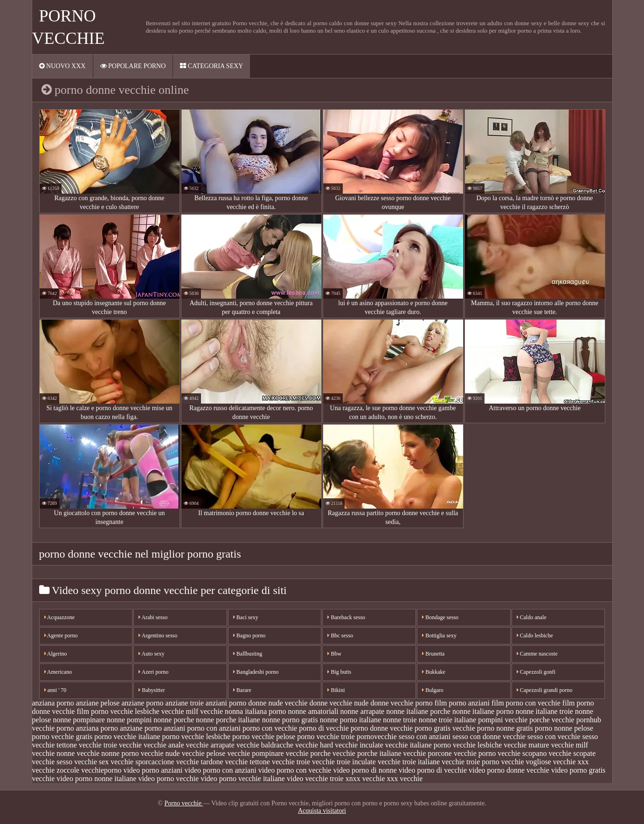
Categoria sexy (211, 66)
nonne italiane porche (418, 711)
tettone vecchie (78, 745)
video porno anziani (152, 770)
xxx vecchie (405, 778)
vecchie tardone (199, 762)
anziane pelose (98, 703)
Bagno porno (249, 635)
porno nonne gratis (505, 728)
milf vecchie (204, 711)
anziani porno (226, 703)
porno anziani (165, 728)
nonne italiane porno (483, 711)
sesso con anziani (424, 736)
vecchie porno (475, 753)
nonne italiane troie (544, 711)
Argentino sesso (157, 635)
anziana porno (53, 703)
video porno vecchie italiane (243, 778)
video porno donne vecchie (509, 770)
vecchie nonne (53, 753)
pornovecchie (377, 736)
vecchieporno (101, 770)
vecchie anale (164, 745)
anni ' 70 (55, 690)
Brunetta (433, 653)
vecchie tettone (247, 762)
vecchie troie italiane (409, 762)
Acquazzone (59, 617)
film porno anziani (462, 703)
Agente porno (61, 635)
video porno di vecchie (433, 770)
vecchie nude (160, 753)
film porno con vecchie (526, 703)
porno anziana (77, 728)
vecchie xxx (571, 762)
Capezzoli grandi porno (545, 690)
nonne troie (399, 720)
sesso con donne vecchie (489, 736)
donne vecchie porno (401, 703)
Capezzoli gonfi (536, 672)
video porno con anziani (220, 770)
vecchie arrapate (210, 745)
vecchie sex (91, 762)
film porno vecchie (104, 711)
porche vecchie (551, 720)
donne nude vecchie (277, 703)
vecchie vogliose (526, 762)
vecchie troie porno (470, 762)
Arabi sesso (152, 617)
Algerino (55, 653)
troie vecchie (123, 745)
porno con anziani (214, 728)
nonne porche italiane (228, 720)
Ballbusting (247, 653)
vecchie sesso (52, 762)
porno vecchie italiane (127, 736)
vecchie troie (291, 762)
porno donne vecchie (382, 728)
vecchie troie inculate (344, 762)
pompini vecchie (502, 720)
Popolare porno (133, 66)
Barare (242, 690)
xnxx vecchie (365, 778)
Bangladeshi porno (255, 672)
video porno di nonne (364, 770)
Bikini (336, 690)
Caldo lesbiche (535, 635)
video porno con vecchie (295, 770)
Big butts (339, 672)
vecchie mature (526, 745)
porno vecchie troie (326, 736)
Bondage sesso (440, 617)
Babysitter (151, 690)
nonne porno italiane (350, 720)
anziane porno (142, 703)
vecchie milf (570, 745)
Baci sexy (245, 617)
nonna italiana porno (255, 711)
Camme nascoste (537, 653)
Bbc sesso (340, 635)
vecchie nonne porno (107, 753)
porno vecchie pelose (263, 736)
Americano (58, 672)
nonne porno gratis (290, 720)
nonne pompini (129, 720)
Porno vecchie (183, 803)
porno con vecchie (269, 728)
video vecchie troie (315, 778)
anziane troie (185, 703)
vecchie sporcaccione (142, 762)
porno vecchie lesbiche (196, 736)
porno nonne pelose (564, 728)
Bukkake (433, 672)
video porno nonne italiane (96, 778)
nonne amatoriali (313, 711)
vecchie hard (314, 745)
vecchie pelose (204, 753)
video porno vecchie (168, 778)
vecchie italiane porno (418, 745)
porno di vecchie (324, 728)
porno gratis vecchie (445, 728)
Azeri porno (153, 672)
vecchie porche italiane (366, 753)
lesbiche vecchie (159, 711)
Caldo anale (532, 617)
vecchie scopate (572, 753)
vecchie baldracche (264, 745)
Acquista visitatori (322, 810)
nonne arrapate (362, 711)
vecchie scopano (522, 753)
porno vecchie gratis (62, 736)
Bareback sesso (346, 617)
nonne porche (173, 720)
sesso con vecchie (554, 736)
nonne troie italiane (448, 720)
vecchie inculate (359, 745)
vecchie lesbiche (477, 745)
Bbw (334, 653)
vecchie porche (308, 753)
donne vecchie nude (338, 703)
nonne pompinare (79, 720)
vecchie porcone (427, 753)
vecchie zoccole (56, 770)
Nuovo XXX (62, 66)
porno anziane (122, 728)
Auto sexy (151, 653)
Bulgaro (432, 690)
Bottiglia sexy (439, 635)
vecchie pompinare (255, 753)
